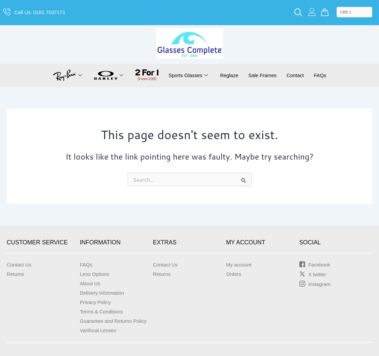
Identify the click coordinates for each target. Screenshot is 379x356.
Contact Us (20, 265)
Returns (16, 274)
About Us (91, 283)
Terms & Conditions (103, 311)
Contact (298, 75)
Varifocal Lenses (99, 330)
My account (239, 265)
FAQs (323, 75)
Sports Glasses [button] (185, 75)
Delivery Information (103, 293)
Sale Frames (263, 75)
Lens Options (95, 274)
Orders (234, 274)
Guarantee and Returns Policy (115, 321)
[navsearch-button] (298, 12)
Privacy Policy (96, 302)
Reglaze (228, 75)
